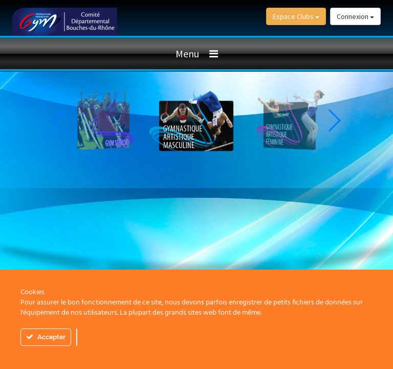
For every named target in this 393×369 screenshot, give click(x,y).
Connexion (355, 16)
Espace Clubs (296, 16)
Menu (187, 53)
